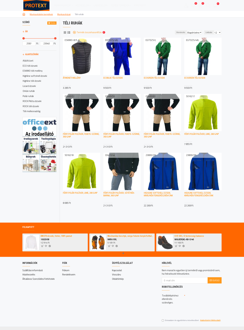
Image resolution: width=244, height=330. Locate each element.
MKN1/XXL (112, 239)
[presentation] (183, 310)
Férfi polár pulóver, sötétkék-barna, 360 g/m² (119, 194)
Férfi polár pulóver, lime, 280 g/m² (201, 134)
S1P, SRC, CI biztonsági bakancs (189, 236)
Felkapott (28, 227)
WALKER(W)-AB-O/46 (184, 239)
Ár (26, 31)
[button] (120, 253)
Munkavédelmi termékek (41, 14)
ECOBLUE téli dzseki (113, 78)
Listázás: (209, 32)
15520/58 (45, 239)
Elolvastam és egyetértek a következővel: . (191, 320)
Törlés (52, 22)
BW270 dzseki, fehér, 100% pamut (56, 236)
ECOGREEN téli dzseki (154, 78)
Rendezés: (176, 32)
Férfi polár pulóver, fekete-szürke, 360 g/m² (81, 135)
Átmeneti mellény (72, 78)
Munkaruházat (63, 14)
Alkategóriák (31, 54)
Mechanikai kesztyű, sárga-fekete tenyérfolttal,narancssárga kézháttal (131, 236)
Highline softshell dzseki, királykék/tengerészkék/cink (158, 194)
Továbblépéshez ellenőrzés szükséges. (170, 299)
